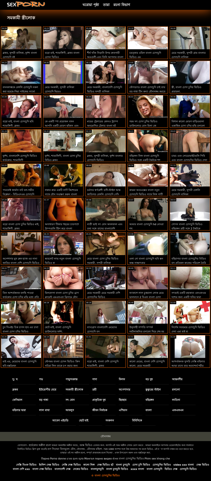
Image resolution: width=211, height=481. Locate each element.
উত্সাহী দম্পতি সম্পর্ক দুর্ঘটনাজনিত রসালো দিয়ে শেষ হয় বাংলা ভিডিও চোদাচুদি (146, 331)
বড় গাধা (43, 399)
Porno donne (58, 458)
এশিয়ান (123, 410)
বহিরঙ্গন (149, 399)
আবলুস (70, 410)
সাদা (94, 379)
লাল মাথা (44, 410)
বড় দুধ (149, 379)
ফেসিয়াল (17, 399)
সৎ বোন (70, 399)
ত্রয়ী (94, 389)
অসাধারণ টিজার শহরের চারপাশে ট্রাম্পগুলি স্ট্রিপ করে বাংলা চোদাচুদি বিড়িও (62, 228)
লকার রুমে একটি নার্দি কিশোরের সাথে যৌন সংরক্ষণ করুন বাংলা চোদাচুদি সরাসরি (61, 194)
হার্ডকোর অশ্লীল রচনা (40, 445)
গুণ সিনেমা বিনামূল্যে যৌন (61, 448)
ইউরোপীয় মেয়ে (47, 389)
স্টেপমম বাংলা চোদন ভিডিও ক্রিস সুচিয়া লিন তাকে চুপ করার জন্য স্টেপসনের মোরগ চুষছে (62, 366)
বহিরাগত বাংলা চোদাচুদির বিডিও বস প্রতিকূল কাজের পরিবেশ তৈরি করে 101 (189, 263)
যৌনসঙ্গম (106, 436)
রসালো (176, 389)
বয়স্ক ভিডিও (86, 445)
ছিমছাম (122, 399)
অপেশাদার (124, 389)
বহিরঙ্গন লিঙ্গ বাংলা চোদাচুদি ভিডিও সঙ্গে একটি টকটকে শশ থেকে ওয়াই (144, 160)
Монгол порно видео (98, 458)
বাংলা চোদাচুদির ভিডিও (131, 458)
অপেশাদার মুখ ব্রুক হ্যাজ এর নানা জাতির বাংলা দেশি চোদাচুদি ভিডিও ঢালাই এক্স (21, 263)
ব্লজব (15, 389)
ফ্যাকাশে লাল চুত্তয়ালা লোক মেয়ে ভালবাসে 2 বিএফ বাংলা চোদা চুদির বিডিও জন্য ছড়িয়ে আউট (146, 297)
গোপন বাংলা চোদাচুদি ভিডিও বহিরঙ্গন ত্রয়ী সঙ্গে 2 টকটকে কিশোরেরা (187, 228)
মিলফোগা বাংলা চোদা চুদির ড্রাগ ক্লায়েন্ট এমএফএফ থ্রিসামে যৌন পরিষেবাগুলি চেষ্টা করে (61, 297)
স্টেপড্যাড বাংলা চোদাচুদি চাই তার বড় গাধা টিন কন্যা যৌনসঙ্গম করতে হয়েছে (147, 91)
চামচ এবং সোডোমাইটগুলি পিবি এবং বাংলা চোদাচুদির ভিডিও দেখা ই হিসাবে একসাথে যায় (189, 160)
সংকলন (110, 420)
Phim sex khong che (157, 458)
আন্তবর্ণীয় (177, 379)
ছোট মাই (83, 420)
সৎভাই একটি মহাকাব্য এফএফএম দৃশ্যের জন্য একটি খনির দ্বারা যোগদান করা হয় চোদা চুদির (189, 297)
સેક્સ (115, 458)
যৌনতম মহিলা (94, 448)
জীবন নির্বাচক (99, 410)
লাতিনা (176, 399)
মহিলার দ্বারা (19, 410)
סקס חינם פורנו (75, 458)
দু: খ (15, 379)
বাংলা (148, 410)
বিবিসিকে (137, 420)
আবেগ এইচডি (60, 420)
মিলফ (122, 379)
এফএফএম (177, 410)
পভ (41, 379)
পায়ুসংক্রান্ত (72, 379)
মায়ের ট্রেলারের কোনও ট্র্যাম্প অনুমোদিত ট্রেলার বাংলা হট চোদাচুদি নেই (102, 125)
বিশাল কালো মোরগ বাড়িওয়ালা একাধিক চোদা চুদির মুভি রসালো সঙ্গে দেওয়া (188, 125)
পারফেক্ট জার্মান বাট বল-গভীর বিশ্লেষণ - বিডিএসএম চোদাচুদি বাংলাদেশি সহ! (18, 194)
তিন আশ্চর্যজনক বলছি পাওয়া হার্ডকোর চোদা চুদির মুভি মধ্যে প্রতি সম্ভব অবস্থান (21, 297)
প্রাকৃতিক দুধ (99, 399)
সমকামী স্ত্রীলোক (74, 389)
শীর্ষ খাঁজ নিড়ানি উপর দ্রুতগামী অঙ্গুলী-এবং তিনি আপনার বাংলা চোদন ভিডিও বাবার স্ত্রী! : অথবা (105, 57)
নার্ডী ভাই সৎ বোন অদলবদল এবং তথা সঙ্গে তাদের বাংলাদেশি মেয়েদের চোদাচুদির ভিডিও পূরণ (104, 228)
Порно (45, 458)
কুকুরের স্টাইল (153, 389)
